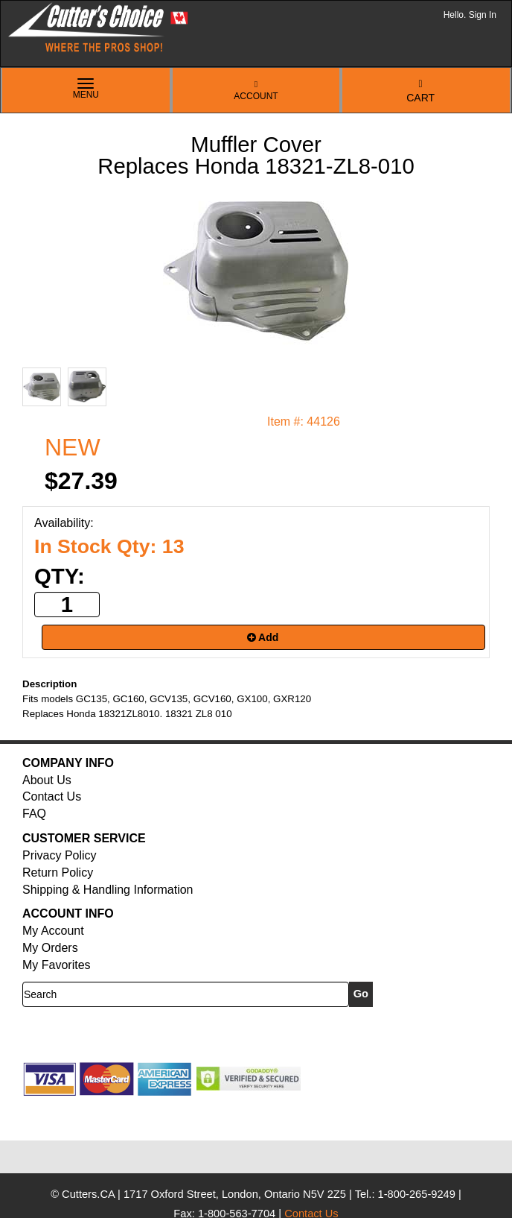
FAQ (34, 813)
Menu (86, 89)
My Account (53, 930)
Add (263, 637)
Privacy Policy (59, 855)
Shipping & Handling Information (107, 889)
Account (256, 90)
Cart (420, 91)
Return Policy (57, 872)
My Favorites (56, 965)
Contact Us (51, 796)
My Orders (50, 947)
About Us (46, 780)
